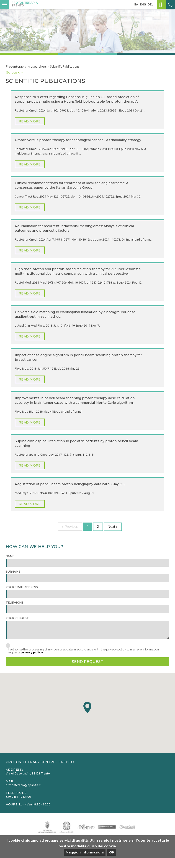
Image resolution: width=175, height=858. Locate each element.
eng (143, 4)
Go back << (15, 72)
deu (151, 4)
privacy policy (32, 652)
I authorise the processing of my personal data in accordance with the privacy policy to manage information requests (83, 651)
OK (111, 852)
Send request (87, 662)
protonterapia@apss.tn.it (23, 785)
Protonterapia (16, 66)
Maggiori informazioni (85, 852)
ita (136, 4)
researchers (38, 66)
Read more (30, 121)
